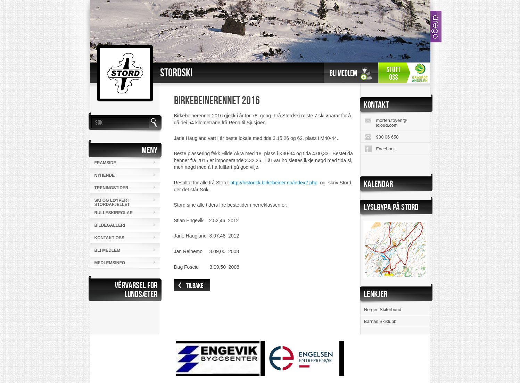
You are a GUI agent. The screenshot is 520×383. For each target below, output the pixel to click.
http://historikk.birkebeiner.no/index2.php (273, 182)
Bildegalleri (109, 225)
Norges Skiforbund (383, 309)
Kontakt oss (109, 237)
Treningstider (111, 187)
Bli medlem (343, 73)
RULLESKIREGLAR (113, 212)
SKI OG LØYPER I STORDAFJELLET (112, 202)
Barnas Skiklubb (380, 321)
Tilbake (194, 286)
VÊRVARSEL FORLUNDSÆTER (136, 290)
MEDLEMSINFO (109, 262)
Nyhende (104, 175)
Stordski (176, 73)
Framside (105, 162)
